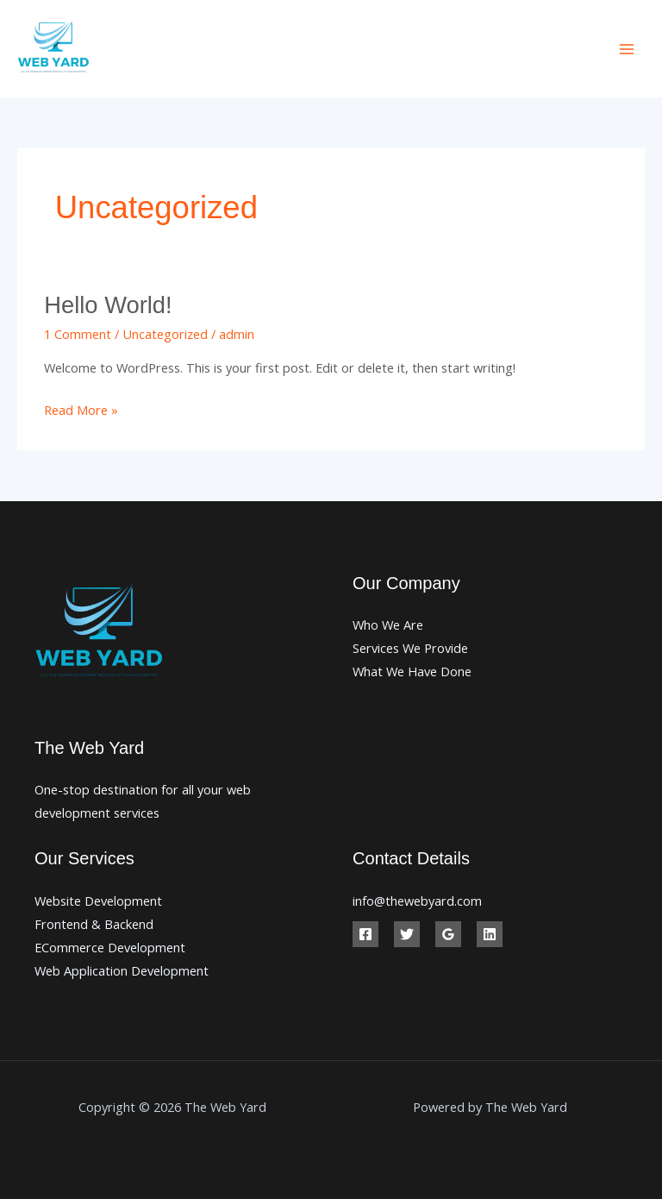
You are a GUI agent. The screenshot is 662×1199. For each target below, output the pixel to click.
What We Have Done (412, 671)
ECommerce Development (109, 947)
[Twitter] (407, 934)
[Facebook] (365, 934)
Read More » (81, 408)
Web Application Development (121, 970)
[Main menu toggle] (627, 49)
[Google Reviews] (448, 934)
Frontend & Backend (93, 923)
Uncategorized (165, 333)
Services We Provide (410, 647)
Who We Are (388, 624)
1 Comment (77, 333)
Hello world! (108, 305)
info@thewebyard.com (417, 900)
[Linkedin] (490, 934)
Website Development (98, 900)
